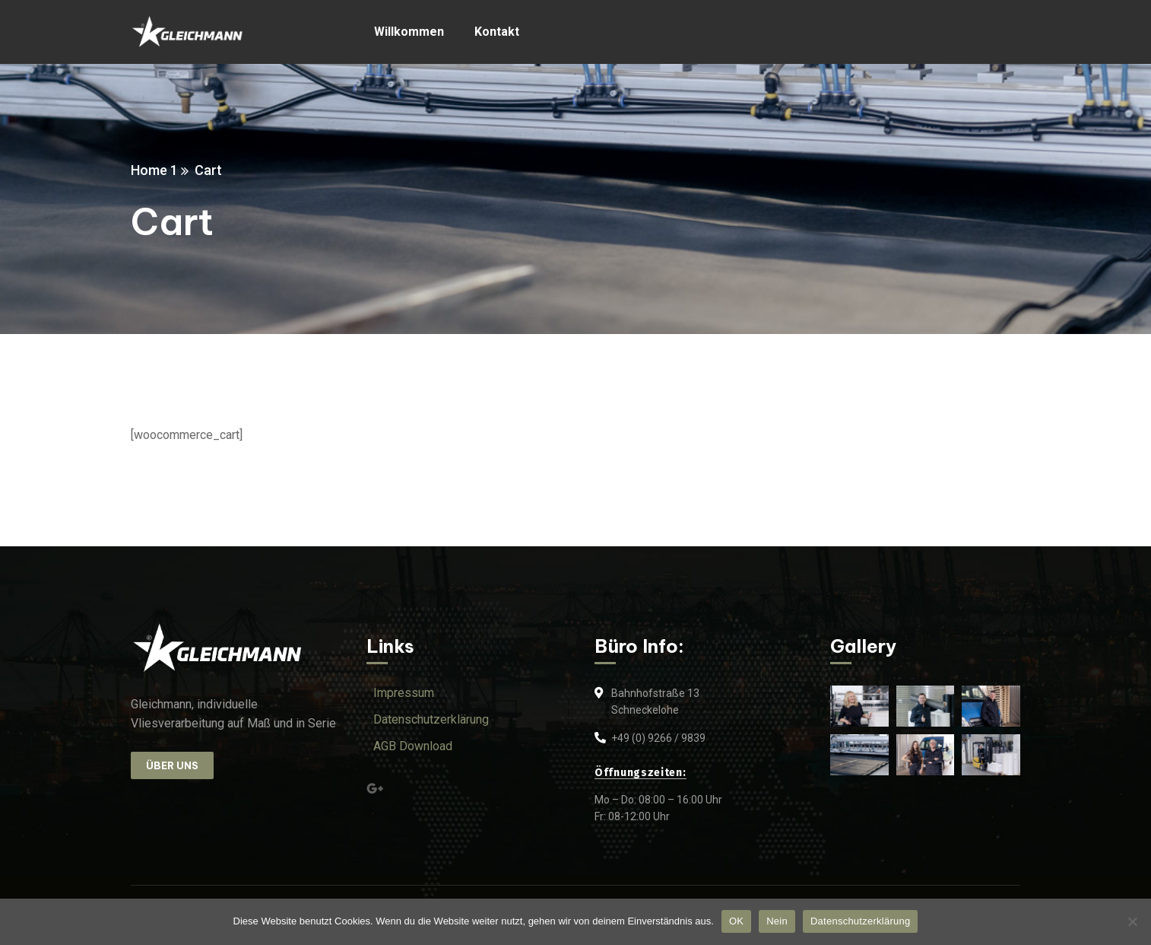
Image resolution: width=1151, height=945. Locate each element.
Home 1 (154, 170)
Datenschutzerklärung (860, 921)
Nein (777, 921)
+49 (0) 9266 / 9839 (658, 738)
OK (736, 921)
